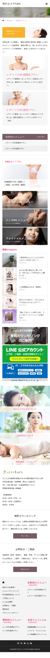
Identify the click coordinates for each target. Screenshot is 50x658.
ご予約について (8, 598)
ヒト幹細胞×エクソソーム (37, 634)
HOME (3, 582)
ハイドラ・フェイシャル (36, 631)
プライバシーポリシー (10, 613)
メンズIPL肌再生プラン (11, 627)
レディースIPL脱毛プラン (14, 149)
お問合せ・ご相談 (9, 605)
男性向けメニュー (11, 621)
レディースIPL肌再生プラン (15, 143)
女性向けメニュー (36, 583)
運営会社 (5, 609)
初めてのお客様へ (9, 587)
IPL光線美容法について (11, 595)
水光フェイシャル (36, 621)
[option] (25, 176)
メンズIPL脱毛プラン (10, 631)
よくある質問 (7, 602)
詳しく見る (25, 536)
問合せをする (25, 569)
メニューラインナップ (10, 591)
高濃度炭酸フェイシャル (36, 627)
